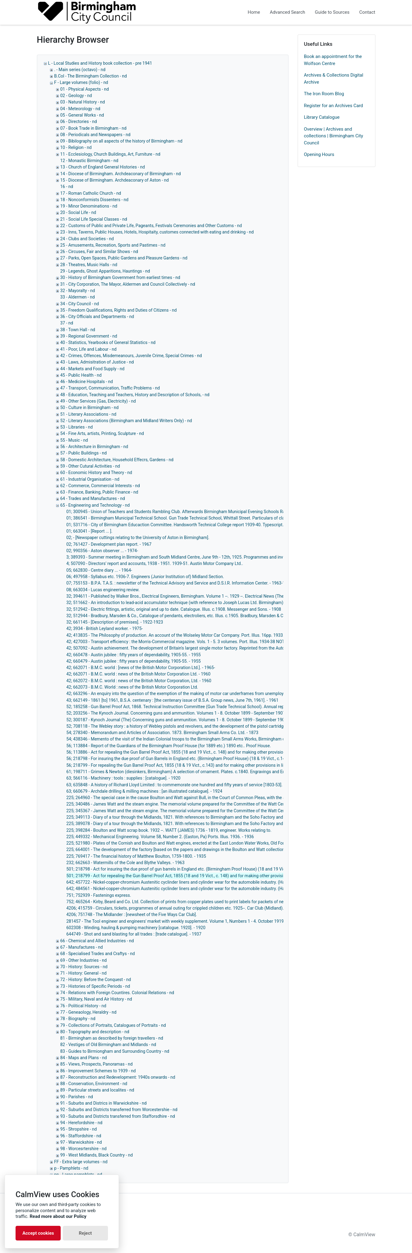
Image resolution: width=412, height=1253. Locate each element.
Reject (85, 1233)
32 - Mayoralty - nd (77, 290)
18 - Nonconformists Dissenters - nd (94, 199)
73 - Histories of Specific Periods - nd (95, 986)
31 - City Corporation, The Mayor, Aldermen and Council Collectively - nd (127, 284)
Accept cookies (38, 1233)
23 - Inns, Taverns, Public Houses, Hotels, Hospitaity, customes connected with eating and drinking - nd (157, 232)
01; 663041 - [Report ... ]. (89, 531)
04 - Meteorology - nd (80, 108)
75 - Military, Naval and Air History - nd (96, 999)
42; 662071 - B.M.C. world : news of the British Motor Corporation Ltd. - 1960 (138, 674)
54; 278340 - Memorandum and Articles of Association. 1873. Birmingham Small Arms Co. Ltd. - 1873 (162, 732)
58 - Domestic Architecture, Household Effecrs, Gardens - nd (117, 459)
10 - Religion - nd (76, 147)
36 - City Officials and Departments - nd (97, 316)
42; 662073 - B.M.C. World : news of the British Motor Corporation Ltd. (132, 687)
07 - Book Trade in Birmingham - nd (93, 128)
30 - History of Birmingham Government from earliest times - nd (120, 277)
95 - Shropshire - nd (78, 1129)
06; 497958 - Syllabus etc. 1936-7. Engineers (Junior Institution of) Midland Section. (145, 576)
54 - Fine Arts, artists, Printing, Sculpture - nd (102, 433)
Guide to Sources (332, 12)
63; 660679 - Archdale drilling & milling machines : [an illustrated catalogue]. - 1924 (144, 791)
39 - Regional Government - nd (88, 336)
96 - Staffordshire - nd (80, 1135)
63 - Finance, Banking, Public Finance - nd (99, 492)
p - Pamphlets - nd (71, 1168)
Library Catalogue (322, 117)
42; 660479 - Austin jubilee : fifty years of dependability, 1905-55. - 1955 (133, 661)
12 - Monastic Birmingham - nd (89, 160)
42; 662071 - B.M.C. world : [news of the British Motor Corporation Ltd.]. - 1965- (140, 667)
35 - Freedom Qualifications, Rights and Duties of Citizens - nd (118, 310)
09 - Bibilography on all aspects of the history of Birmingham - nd (121, 141)
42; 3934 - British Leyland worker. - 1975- (104, 628)
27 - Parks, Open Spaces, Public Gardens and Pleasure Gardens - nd (124, 257)
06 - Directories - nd (78, 121)
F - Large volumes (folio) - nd (81, 82)
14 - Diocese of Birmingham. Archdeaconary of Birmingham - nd (120, 173)
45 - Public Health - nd (81, 375)
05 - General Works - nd (82, 115)
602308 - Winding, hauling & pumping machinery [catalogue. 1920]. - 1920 (136, 927)
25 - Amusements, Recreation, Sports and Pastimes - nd (113, 245)
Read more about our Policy (58, 1216)
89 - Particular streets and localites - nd (97, 1090)
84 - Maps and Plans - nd (83, 1057)
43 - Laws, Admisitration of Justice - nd (97, 362)
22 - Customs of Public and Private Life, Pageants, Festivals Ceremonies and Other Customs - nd (151, 225)
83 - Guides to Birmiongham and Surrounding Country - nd (114, 1051)
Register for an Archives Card (333, 105)
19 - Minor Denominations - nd (88, 206)
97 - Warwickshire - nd (81, 1142)
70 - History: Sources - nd (84, 966)
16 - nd (66, 186)
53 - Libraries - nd (76, 427)
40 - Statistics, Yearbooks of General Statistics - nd (108, 342)
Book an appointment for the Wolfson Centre (333, 60)
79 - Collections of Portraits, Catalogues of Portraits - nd (113, 1025)
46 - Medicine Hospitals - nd (86, 381)
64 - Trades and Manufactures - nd (92, 498)
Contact (367, 12)
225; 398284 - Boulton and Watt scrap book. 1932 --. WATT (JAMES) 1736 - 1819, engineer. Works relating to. (168, 830)
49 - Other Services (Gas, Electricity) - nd (98, 401)
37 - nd (66, 322)
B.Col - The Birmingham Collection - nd (90, 76)
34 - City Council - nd (79, 303)
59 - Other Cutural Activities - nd (90, 466)
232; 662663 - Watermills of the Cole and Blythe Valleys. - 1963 (125, 862)
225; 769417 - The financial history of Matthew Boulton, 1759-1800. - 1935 (136, 856)
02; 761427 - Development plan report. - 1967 (109, 544)
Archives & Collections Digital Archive (334, 78)
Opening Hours (319, 154)
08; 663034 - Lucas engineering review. (103, 589)
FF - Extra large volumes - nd (81, 1161)
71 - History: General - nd (83, 973)
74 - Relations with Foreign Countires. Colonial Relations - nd (117, 992)
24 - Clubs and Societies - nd (87, 238)
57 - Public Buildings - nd (83, 453)
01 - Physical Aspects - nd (84, 89)
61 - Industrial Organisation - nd (90, 479)
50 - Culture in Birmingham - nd (89, 407)
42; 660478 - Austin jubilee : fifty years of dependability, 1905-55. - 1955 (133, 654)
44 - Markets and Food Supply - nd (92, 368)
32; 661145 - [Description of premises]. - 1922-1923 (114, 622)
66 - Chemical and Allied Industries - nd (97, 940)
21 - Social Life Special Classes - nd (93, 219)
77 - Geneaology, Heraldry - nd (88, 1012)
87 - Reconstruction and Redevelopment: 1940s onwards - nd (117, 1077)
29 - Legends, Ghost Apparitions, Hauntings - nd (105, 271)
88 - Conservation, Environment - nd (93, 1083)
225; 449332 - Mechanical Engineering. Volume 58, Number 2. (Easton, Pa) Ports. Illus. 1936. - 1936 (160, 836)
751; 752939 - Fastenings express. (98, 895)
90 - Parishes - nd (76, 1096)
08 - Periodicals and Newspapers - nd (95, 134)
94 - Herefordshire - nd (81, 1122)
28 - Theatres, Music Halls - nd (88, 264)
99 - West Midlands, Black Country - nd (96, 1155)
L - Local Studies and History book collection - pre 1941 (100, 63)
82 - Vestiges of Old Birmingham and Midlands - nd (108, 1044)
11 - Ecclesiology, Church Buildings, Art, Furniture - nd (110, 154)
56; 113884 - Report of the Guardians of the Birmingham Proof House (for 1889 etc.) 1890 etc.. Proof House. (168, 745)
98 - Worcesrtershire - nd (83, 1148)
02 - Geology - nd (76, 95)
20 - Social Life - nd (78, 212)
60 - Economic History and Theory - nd (96, 472)
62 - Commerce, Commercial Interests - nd (100, 485)
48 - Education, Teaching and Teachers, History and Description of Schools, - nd (135, 394)
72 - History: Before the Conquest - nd (95, 979)
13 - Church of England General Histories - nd (102, 167)
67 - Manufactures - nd (81, 947)
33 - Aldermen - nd (77, 297)
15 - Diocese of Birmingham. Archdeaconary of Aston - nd (114, 180)
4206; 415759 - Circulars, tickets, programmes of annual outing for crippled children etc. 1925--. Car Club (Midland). (175, 908)
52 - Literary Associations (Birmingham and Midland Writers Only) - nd (126, 420)
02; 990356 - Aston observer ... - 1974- (102, 550)
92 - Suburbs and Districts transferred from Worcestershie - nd (118, 1109)
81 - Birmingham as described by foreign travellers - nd (111, 1038)
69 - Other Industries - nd (83, 960)
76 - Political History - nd (83, 1005)
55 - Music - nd (74, 440)
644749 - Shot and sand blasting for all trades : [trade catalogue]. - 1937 (134, 934)
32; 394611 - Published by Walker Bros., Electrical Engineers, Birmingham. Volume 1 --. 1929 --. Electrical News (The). (176, 596)
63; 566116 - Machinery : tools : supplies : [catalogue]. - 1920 (123, 778)
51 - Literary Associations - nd (88, 414)
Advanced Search (287, 12)
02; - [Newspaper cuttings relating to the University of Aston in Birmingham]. (138, 537)
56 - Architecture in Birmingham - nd (94, 446)
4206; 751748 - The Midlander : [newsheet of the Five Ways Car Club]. (131, 914)
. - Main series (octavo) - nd (80, 69)
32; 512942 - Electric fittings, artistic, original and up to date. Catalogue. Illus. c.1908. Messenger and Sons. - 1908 (173, 609)
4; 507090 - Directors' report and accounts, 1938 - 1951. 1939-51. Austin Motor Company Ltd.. (154, 563)
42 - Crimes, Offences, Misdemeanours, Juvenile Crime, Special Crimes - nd (131, 355)
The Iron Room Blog (324, 93)
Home (254, 12)
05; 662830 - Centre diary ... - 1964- (99, 570)
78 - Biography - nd (77, 1018)
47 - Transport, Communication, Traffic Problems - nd (110, 388)
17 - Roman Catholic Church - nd (90, 193)
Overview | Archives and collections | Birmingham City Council (333, 136)
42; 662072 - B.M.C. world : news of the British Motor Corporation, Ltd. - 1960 (138, 680)
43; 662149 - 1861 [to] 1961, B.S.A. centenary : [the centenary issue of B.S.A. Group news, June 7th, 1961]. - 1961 (172, 700)
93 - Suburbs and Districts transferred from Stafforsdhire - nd (117, 1116)
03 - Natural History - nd (82, 102)
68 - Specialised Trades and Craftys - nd (97, 953)
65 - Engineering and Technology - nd (95, 505)
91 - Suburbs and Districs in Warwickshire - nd (103, 1103)
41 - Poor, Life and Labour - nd (88, 349)
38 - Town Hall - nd (77, 329)
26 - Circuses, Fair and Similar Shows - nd (99, 251)
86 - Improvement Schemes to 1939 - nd (98, 1070)
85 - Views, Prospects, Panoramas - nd (96, 1064)
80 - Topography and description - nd (94, 1031)
